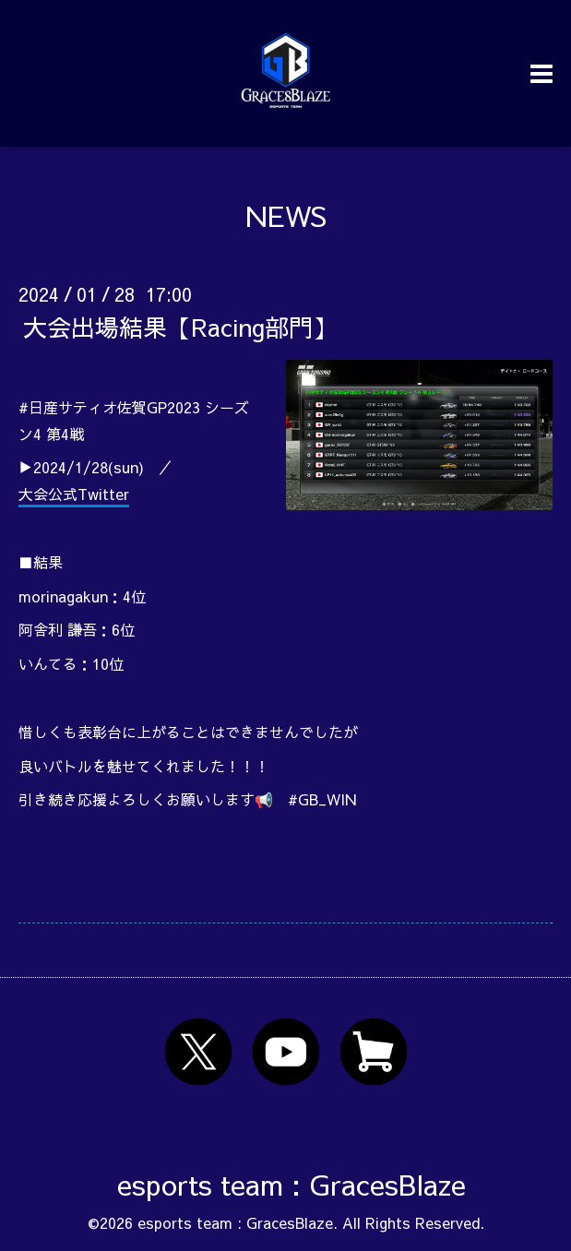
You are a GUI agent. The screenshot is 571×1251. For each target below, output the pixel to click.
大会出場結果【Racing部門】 (180, 326)
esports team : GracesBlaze (291, 1184)
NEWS (286, 215)
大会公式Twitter (73, 493)
